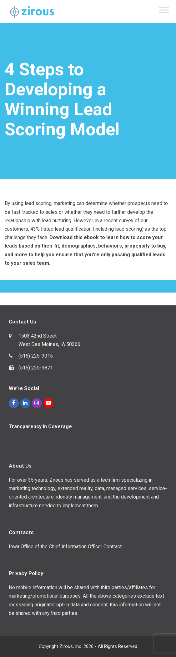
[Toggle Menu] (164, 10)
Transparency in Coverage (40, 426)
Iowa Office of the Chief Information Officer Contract (65, 546)
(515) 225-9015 (35, 356)
